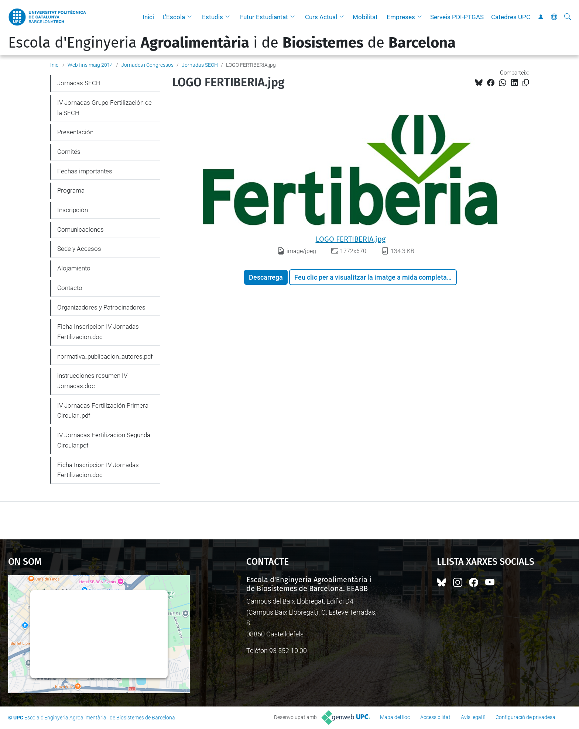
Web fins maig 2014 (90, 65)
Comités (68, 151)
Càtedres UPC (510, 17)
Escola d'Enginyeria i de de (232, 43)
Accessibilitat (435, 717)
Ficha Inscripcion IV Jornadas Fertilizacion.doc (98, 332)
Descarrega (266, 277)
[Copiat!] (526, 83)
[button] (191, 17)
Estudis (212, 17)
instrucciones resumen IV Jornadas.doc (92, 381)
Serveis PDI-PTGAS (457, 17)
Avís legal (471, 717)
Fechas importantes (84, 171)
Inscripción (72, 210)
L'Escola (174, 17)
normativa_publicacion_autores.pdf (105, 356)
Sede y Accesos (79, 248)
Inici (148, 17)
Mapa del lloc (395, 717)
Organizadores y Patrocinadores (101, 307)
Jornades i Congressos (147, 65)
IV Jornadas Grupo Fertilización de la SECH (104, 108)
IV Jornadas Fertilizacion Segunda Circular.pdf (103, 440)
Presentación (75, 132)
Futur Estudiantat (264, 17)
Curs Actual (321, 17)
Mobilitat (365, 17)
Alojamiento (73, 268)
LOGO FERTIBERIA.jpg (351, 239)
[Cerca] (567, 17)
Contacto (69, 287)
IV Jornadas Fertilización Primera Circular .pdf (102, 410)
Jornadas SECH (200, 65)
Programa (71, 190)
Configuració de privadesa (525, 717)
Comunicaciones (80, 229)
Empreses (401, 17)
